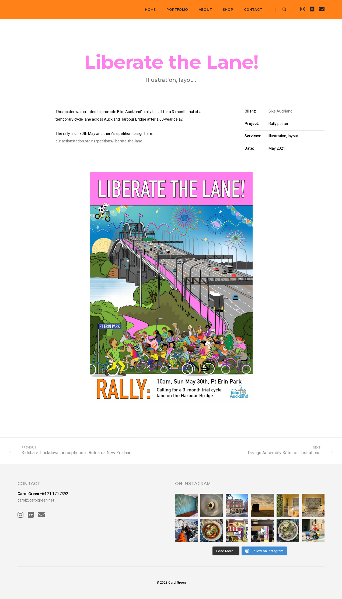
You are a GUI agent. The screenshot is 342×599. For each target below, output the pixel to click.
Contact (253, 10)
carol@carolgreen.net (36, 500)
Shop (228, 10)
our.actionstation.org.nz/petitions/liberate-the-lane (98, 141)
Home (150, 10)
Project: (252, 123)
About (205, 10)
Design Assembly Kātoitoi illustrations (284, 452)
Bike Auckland (280, 111)
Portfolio (177, 10)
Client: (250, 111)
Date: (249, 148)
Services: (253, 136)
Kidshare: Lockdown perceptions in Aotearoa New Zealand (76, 452)
